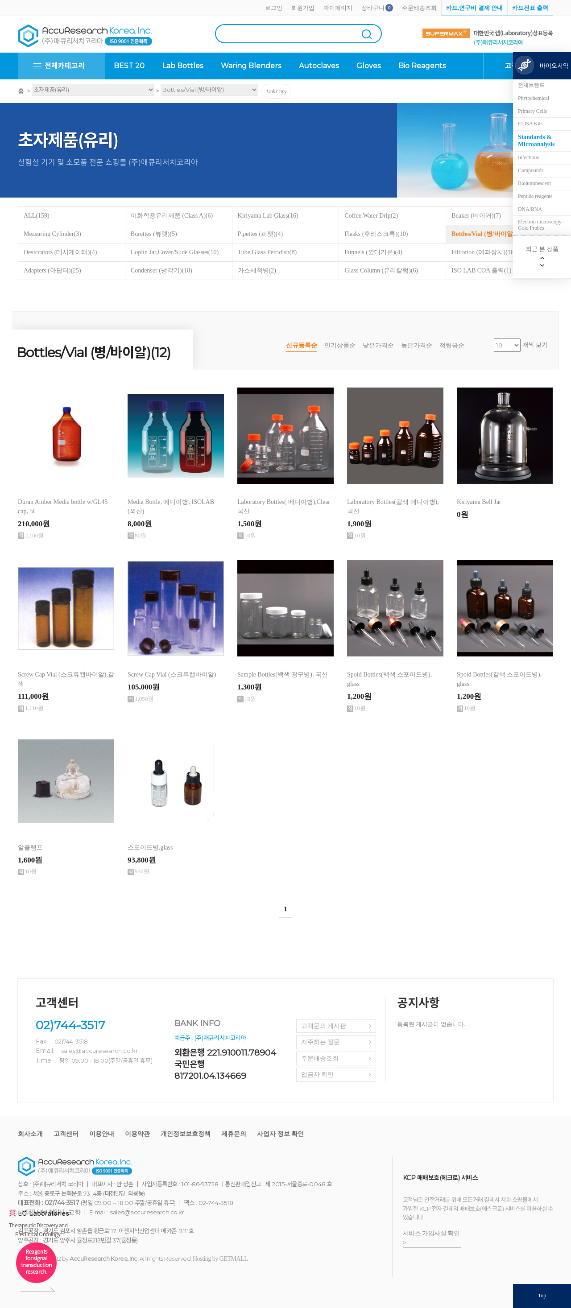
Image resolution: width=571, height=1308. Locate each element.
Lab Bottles (182, 66)
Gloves (368, 66)
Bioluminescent (534, 183)
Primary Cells (532, 111)
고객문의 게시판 (324, 1026)
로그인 (273, 7)
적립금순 (451, 345)
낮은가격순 (378, 345)
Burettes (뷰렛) (154, 234)
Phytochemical (533, 98)
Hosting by (220, 1258)
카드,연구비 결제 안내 (474, 7)
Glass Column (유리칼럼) (381, 270)
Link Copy (276, 91)
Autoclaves (319, 66)
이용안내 (101, 1134)
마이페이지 (337, 7)
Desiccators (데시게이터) (60, 252)
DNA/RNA (530, 209)
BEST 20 (129, 66)
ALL (37, 215)
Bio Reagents (422, 66)
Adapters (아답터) (52, 270)
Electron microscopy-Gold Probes (540, 225)
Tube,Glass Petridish (267, 252)
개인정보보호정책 (186, 1134)
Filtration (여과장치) (483, 252)
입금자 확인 (317, 1074)
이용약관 (137, 1134)
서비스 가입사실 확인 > (431, 1238)
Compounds (530, 170)
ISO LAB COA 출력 (481, 270)
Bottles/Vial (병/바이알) (488, 234)
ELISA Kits (530, 123)
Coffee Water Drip (371, 215)
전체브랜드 (531, 85)
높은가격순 (416, 345)
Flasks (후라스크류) (376, 234)
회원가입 (302, 7)
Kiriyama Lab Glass (268, 215)
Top (542, 1295)
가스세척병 (257, 270)
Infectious (528, 157)
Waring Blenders (251, 66)
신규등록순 (301, 345)
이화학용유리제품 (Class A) (172, 215)
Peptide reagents (535, 196)
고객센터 (66, 1134)
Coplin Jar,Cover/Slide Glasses (175, 252)
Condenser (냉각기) (161, 270)
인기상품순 (340, 345)
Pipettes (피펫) (260, 234)
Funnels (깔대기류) (373, 252)
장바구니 (373, 7)
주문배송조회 (419, 7)
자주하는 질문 (320, 1042)
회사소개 (30, 1134)
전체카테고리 (65, 66)
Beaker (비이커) (476, 215)
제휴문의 (233, 1134)
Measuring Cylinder (52, 234)
